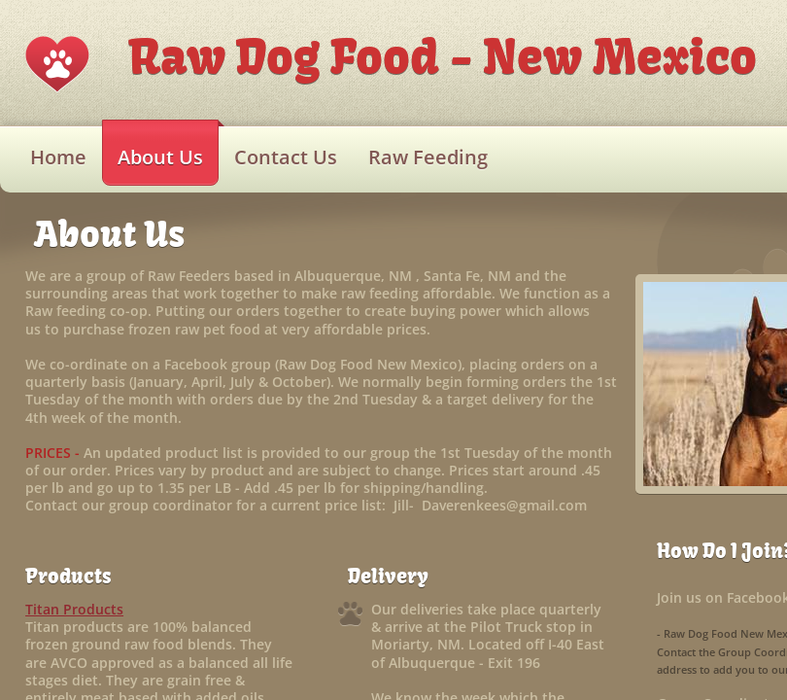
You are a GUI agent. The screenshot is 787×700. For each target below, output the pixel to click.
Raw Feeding (428, 157)
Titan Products (74, 609)
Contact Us (285, 157)
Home (58, 157)
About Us (160, 157)
